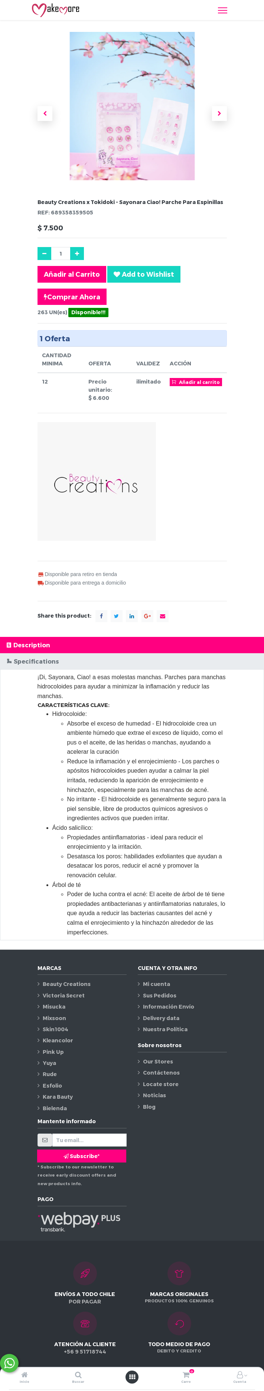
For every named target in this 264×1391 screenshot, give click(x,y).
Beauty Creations (67, 984)
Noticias (154, 1095)
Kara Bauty (58, 1097)
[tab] (132, 645)
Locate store (161, 1084)
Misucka (54, 1006)
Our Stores (158, 1061)
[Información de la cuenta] (240, 1375)
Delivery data (161, 1018)
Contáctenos (161, 1072)
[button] (45, 113)
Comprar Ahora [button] (72, 297)
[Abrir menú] (132, 1376)
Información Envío (168, 1006)
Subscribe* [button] (81, 1156)
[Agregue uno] (77, 253)
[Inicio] (24, 1375)
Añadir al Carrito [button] (72, 274)
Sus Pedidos (159, 995)
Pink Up (53, 1052)
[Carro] (186, 1375)
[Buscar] (78, 1375)
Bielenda (55, 1108)
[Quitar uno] (44, 253)
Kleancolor (58, 1040)
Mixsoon (54, 1018)
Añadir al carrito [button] (196, 381)
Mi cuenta (156, 984)
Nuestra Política (165, 1029)
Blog (149, 1107)
